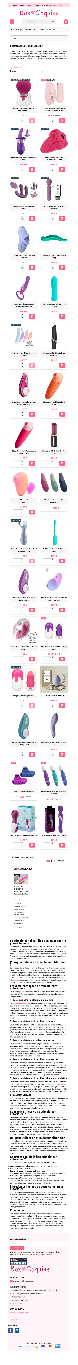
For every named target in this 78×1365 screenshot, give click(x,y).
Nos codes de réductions (18, 1321)
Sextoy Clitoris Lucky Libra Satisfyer (23, 848)
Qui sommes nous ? (16, 1328)
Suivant (63, 874)
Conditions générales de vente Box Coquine (26, 1302)
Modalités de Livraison (19, 1308)
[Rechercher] (39, 21)
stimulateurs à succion (20, 1014)
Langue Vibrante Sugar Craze (23, 706)
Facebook (9, 1338)
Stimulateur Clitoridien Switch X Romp (54, 408)
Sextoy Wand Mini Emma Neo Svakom (54, 209)
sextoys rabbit (59, 1095)
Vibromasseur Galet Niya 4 (54, 706)
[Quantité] (16, 121)
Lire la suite (17, 940)
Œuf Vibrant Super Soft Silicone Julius (54, 557)
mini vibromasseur (31, 1043)
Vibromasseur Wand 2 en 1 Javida (54, 848)
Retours (12, 1324)
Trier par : (13, 71)
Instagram (16, 1338)
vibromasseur (14, 991)
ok (16, 1256)
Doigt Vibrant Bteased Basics (23, 803)
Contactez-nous (17, 1312)
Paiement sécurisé (17, 1305)
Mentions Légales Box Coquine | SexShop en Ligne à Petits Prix (34, 1298)
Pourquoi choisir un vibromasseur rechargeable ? (20, 904)
